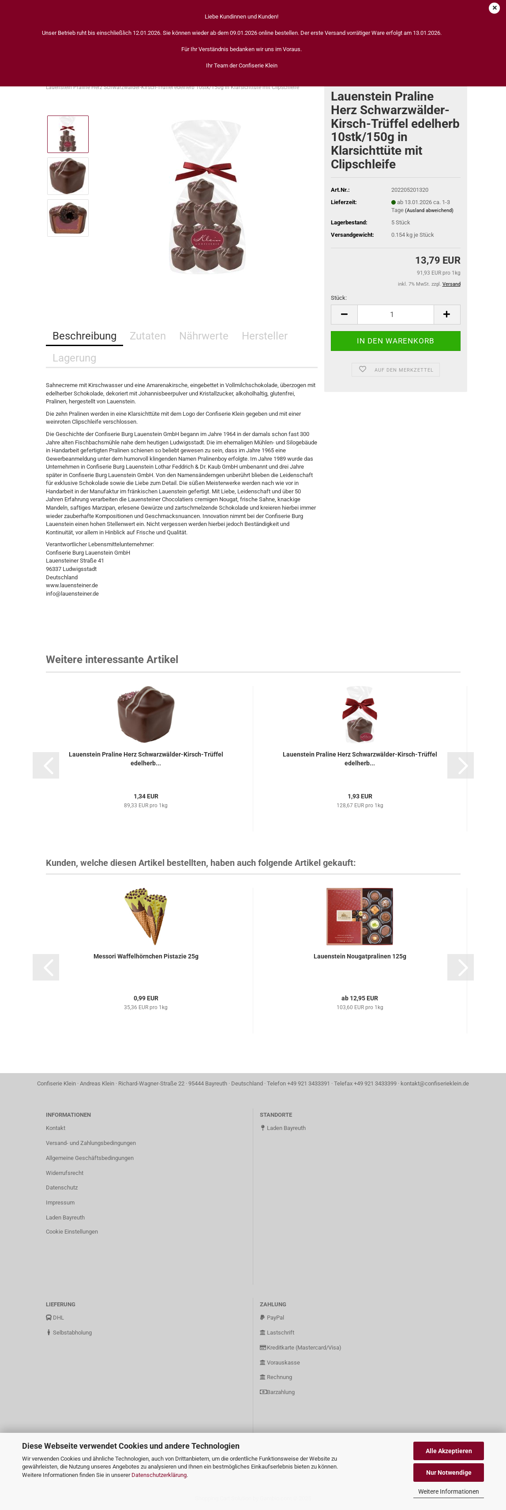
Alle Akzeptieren (449, 1450)
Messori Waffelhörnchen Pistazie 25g (146, 956)
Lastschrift (277, 1332)
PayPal (272, 1317)
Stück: (339, 298)
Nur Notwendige (449, 1472)
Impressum (60, 1202)
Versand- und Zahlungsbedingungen (91, 1143)
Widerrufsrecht (64, 1173)
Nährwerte (204, 336)
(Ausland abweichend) (429, 210)
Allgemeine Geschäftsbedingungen (90, 1158)
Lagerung (74, 358)
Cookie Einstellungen (72, 1231)
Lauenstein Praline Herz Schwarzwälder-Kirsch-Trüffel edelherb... (146, 759)
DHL (55, 1317)
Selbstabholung (69, 1332)
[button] (46, 765)
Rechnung (276, 1377)
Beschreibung (84, 336)
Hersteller (265, 336)
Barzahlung (277, 1392)
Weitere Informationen (448, 1491)
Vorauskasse (280, 1362)
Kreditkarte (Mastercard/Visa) (300, 1347)
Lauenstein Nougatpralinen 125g (360, 956)
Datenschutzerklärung (159, 1475)
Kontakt (55, 1128)
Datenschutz (62, 1187)
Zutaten (148, 336)
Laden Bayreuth (65, 1217)
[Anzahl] (395, 314)
